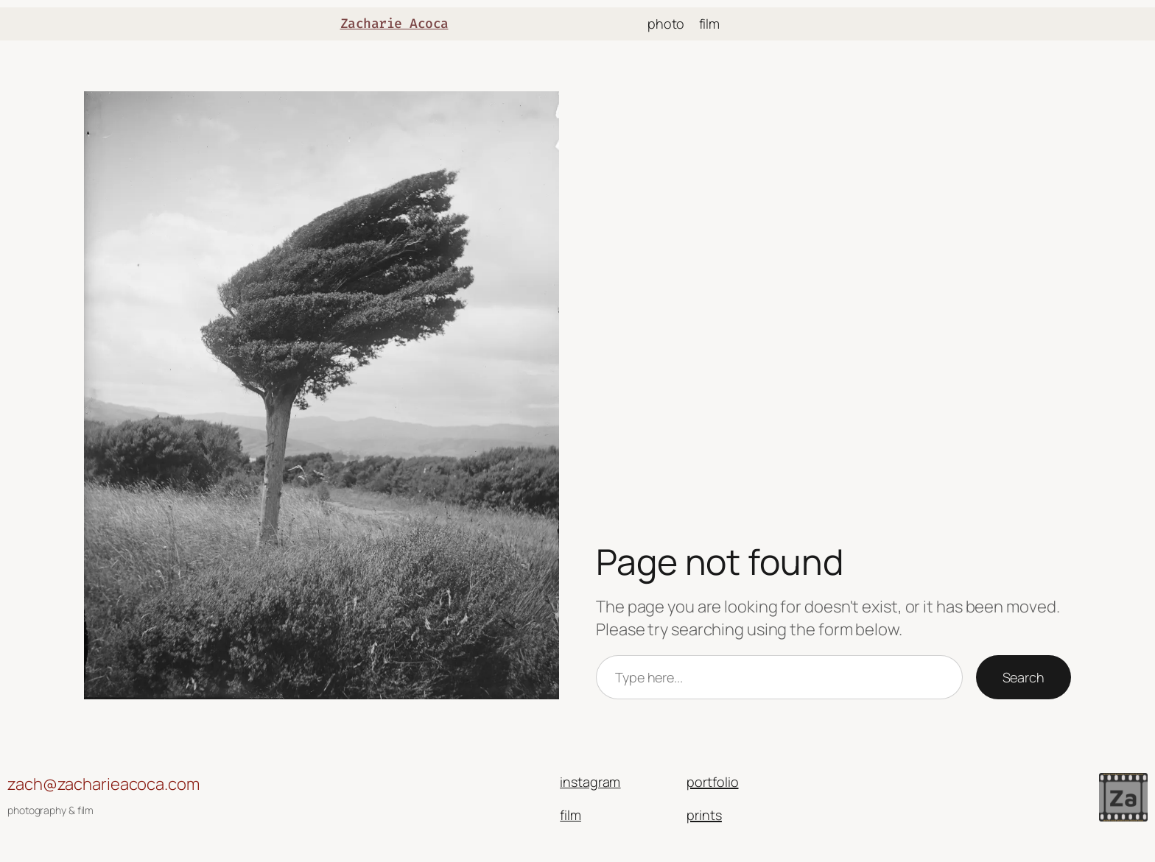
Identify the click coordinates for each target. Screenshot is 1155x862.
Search (1024, 677)
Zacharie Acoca (394, 23)
